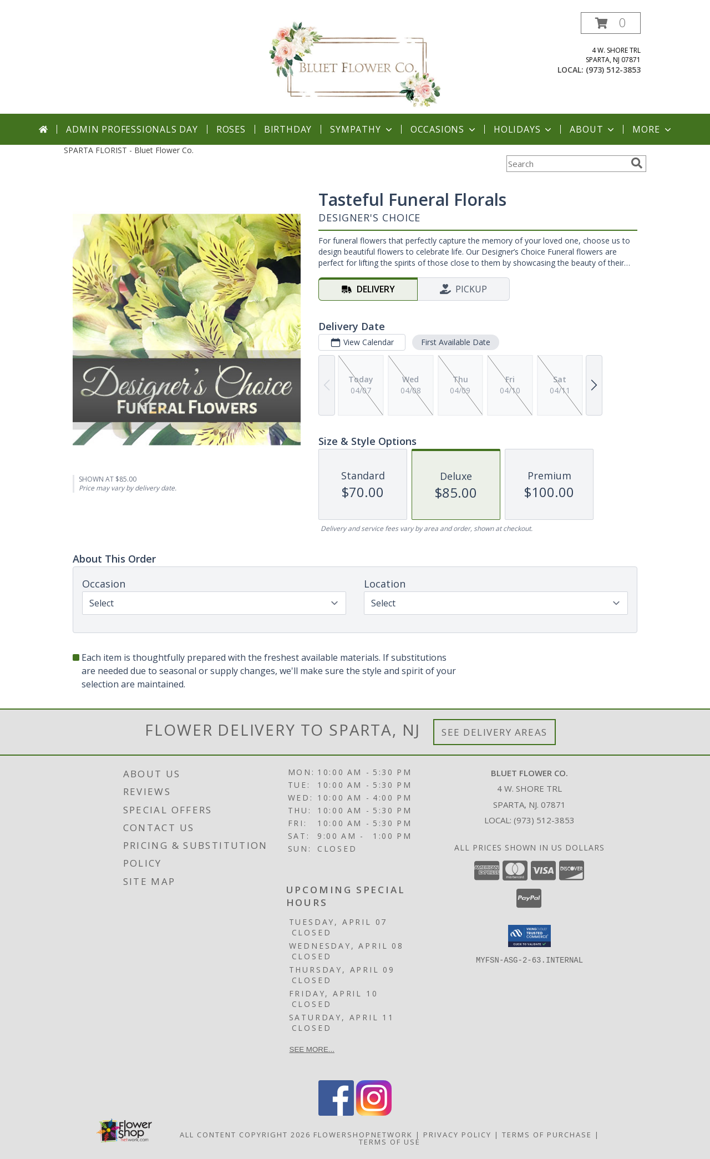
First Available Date (455, 342)
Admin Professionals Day (131, 129)
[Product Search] (566, 163)
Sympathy (362, 129)
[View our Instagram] (374, 1112)
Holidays (524, 129)
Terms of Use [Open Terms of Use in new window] (389, 1142)
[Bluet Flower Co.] (355, 63)
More (652, 129)
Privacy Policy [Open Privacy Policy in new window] (457, 1135)
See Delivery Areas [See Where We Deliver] (494, 732)
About (593, 129)
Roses (231, 129)
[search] (637, 163)
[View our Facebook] (336, 1112)
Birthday (288, 129)
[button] (611, 23)
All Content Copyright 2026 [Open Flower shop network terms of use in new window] (245, 1135)
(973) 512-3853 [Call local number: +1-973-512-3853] (613, 69)
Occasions (444, 129)
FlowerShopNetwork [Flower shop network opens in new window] (363, 1135)
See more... (312, 1049)
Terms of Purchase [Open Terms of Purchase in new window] (547, 1135)
